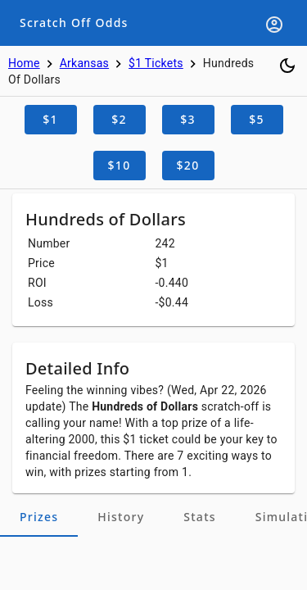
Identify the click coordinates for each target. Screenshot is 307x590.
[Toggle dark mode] (287, 65)
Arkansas (84, 63)
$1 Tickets (156, 63)
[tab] (39, 517)
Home (24, 63)
